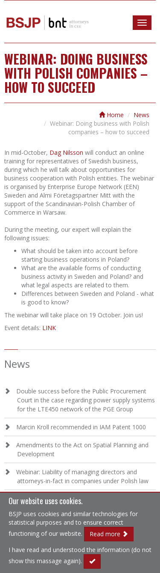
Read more (109, 534)
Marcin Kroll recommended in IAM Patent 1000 (81, 427)
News (141, 115)
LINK (49, 328)
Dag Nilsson (66, 152)
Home (111, 115)
